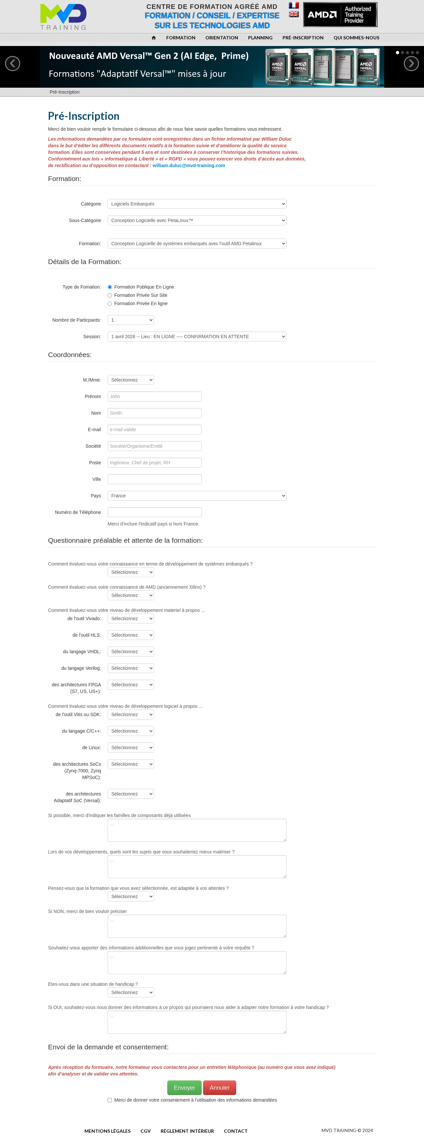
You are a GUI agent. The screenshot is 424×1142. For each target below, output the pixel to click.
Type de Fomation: (82, 287)
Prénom (93, 396)
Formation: (90, 243)
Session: (92, 336)
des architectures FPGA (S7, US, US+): (76, 688)
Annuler (220, 1087)
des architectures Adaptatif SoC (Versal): (77, 797)
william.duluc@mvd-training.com (189, 165)
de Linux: (91, 747)
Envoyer (184, 1087)
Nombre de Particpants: (76, 320)
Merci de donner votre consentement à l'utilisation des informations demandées (194, 1100)
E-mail (94, 429)
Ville (96, 479)
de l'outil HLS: (87, 635)
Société (93, 446)
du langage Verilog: (81, 668)
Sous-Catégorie (85, 220)
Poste (95, 462)
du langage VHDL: (82, 651)
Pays (96, 495)
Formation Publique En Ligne (141, 287)
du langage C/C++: (81, 731)
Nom (96, 413)
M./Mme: (92, 380)
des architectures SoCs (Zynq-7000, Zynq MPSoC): (77, 770)
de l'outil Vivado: (84, 618)
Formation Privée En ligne (138, 303)
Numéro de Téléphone (78, 512)
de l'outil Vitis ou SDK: (78, 714)
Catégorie (91, 203)
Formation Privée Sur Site (137, 295)
